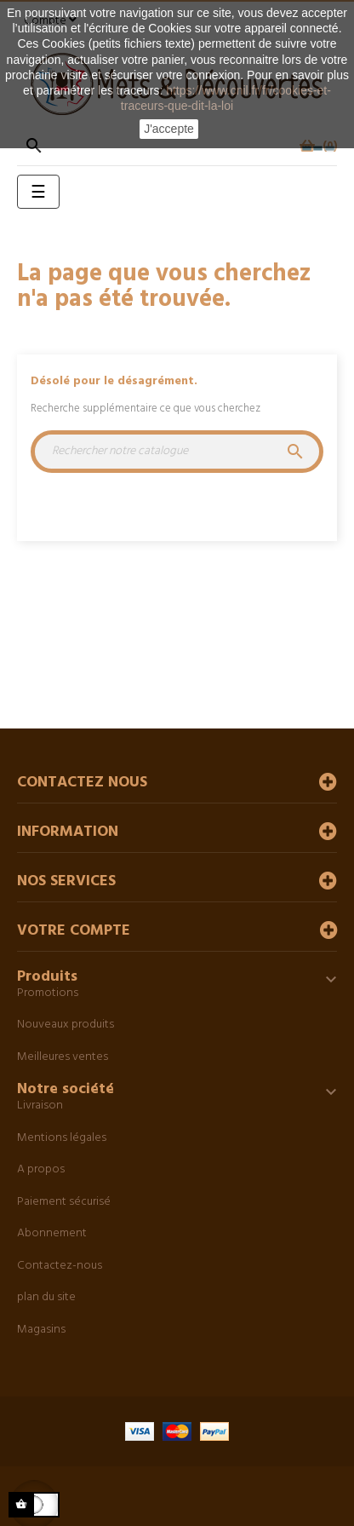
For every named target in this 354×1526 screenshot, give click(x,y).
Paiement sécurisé (64, 1202)
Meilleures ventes (62, 1057)
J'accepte (169, 128)
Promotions (47, 993)
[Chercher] (177, 452)
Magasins (41, 1329)
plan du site (46, 1297)
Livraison (40, 1105)
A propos (41, 1169)
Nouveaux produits (65, 1024)
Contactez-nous (59, 1266)
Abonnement (52, 1233)
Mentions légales (61, 1138)
